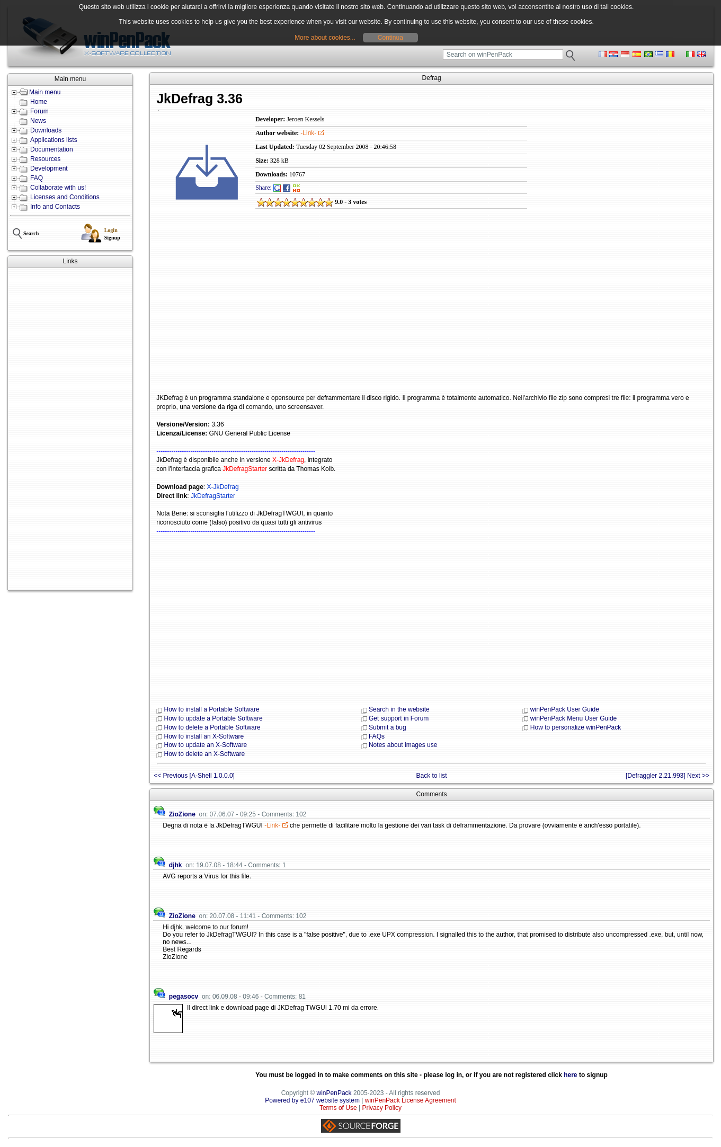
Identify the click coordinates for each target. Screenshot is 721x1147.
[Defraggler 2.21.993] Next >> (667, 775)
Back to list (431, 775)
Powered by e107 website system (312, 1100)
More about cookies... (325, 37)
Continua (390, 37)
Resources (45, 159)
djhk (175, 865)
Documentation (51, 149)
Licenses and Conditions (65, 197)
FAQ (36, 178)
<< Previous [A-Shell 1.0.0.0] (194, 775)
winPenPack (334, 1093)
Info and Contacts (55, 206)
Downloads (45, 130)
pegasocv (183, 996)
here (570, 1075)
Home (38, 101)
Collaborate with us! (58, 187)
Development (49, 168)
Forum (39, 111)
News (38, 121)
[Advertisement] (70, 429)
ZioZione (182, 814)
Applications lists (53, 140)
